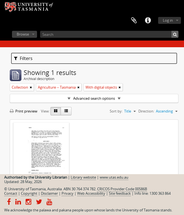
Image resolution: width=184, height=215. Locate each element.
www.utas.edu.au (114, 177)
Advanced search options (94, 98)
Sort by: (116, 111)
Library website (83, 177)
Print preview (23, 111)
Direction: (146, 111)
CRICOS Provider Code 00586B (122, 188)
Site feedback (120, 193)
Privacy (67, 193)
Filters (23, 58)
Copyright (29, 193)
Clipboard (134, 21)
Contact (10, 193)
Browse (23, 34)
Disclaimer (49, 193)
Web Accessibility (91, 193)
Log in (168, 20)
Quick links (148, 21)
